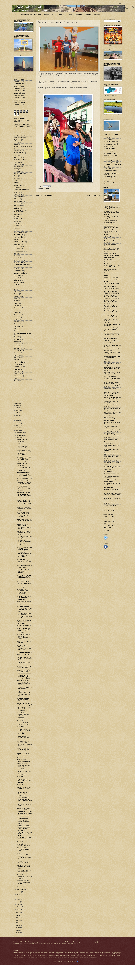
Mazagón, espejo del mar (111, 460)
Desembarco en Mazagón (111, 220)
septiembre (20, 889)
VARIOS (16, 378)
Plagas (16, 312)
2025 (17, 408)
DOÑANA (61, 15)
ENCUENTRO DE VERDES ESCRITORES (24, 566)
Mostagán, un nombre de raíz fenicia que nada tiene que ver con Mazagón (112, 468)
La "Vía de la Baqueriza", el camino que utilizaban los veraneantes (111, 334)
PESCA (16, 310)
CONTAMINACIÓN (20, 189)
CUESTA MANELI (19, 118)
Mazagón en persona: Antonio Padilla (110, 442)
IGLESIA (16, 253)
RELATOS (17, 337)
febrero (19, 907)
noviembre (20, 435)
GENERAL (17, 244)
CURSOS (16, 199)
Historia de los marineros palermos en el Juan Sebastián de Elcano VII (111, 315)
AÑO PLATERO (18, 153)
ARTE (15, 155)
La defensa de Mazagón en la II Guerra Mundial (112, 356)
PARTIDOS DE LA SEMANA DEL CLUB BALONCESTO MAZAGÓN (24, 554)
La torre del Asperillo (110, 376)
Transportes (17, 371)
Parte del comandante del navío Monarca (111, 480)
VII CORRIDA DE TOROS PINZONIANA (24, 838)
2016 (17, 430)
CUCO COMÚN (108, 151)
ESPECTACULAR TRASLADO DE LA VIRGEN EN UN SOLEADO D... (23, 446)
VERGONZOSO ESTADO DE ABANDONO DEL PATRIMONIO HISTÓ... (24, 474)
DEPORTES (88, 15)
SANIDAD (17, 341)
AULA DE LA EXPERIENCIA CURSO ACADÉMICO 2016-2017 (24, 833)
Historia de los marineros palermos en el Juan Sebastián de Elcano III (111, 295)
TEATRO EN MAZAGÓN (24, 652)
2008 (17, 930)
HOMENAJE (17, 248)
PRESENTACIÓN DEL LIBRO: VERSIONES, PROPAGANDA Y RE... (24, 827)
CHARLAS (17, 178)
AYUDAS (17, 171)
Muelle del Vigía (108, 471)
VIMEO (106, 523)
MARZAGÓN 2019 (19, 90)
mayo (19, 899)
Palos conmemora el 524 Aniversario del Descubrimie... (24, 794)
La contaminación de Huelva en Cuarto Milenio (23, 699)
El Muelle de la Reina (110, 253)
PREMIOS (17, 319)
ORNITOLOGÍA (18, 296)
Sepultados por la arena (111, 508)
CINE (15, 183)
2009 (17, 927)
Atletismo (47, 188)
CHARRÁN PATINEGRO (111, 142)
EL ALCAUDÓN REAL (110, 153)
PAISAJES (17, 301)
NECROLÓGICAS (19, 287)
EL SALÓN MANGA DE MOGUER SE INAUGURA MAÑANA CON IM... (24, 615)
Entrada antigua (93, 195)
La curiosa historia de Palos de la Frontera (112, 349)
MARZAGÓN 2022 (19, 84)
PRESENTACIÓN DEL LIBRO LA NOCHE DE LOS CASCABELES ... (24, 482)
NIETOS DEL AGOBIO (23, 654)
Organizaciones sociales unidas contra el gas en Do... (24, 521)
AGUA (16, 142)
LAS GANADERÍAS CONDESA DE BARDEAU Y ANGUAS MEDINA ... (24, 743)
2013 (17, 917)
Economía (17, 214)
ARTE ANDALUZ (109, 517)
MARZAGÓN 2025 (19, 77)
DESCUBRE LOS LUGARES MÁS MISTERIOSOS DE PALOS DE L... (23, 591)
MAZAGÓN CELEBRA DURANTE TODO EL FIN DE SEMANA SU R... (24, 502)
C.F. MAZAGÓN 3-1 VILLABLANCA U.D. (23, 760)
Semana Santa (18, 348)
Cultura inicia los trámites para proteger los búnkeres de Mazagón (112, 213)
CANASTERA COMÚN (110, 139)
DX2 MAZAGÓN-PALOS (24, 478)
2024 (17, 410)
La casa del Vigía (109, 342)
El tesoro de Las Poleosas (111, 273)
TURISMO (17, 373)
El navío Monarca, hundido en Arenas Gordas (112, 256)
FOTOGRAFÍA (18, 237)
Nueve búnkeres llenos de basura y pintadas (111, 476)
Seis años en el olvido (110, 505)
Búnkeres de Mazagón (23, 498)
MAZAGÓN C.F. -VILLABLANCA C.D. (23, 844)
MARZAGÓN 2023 (19, 81)
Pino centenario (108, 487)
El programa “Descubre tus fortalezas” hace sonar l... (24, 533)
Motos (16, 277)
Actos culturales (19, 137)
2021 (17, 418)
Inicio (17, 15)
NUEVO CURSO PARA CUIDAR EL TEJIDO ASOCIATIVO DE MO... (24, 810)
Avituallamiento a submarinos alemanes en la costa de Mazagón (112, 208)
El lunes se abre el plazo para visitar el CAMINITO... (24, 773)
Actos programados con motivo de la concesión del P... (24, 603)
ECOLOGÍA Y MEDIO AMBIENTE (20, 211)
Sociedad (16, 353)
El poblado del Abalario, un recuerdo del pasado (112, 266)
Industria (16, 258)
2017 (17, 428)
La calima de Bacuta (109, 340)
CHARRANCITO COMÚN (111, 144)
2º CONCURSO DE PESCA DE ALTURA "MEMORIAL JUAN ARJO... (23, 821)
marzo (19, 904)
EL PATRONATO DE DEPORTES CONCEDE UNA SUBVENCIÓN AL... (24, 609)
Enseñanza (17, 223)
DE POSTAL (17, 201)
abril (18, 902)
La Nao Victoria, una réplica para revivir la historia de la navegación (112, 369)
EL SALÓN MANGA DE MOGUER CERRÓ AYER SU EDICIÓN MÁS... (24, 577)
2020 (17, 420)
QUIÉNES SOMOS (26, 15)
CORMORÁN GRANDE (110, 146)
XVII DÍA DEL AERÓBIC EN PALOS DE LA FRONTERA (24, 469)
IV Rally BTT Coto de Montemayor (23, 754)
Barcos (16, 176)
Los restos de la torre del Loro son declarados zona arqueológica (112, 414)
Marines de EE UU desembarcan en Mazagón (111, 434)
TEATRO (16, 360)
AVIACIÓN (17, 166)
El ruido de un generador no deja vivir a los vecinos (24, 788)
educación (17, 216)
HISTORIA (70, 15)
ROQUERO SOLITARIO (110, 171)
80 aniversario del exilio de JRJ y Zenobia (24, 663)
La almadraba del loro (110, 338)
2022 (17, 415)
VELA (15, 380)
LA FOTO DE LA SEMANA (22, 265)
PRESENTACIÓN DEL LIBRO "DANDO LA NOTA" (23, 882)
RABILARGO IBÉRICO (110, 168)
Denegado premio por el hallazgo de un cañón (111, 217)
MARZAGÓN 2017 (19, 95)
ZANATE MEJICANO (110, 177)
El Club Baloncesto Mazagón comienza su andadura (24, 765)
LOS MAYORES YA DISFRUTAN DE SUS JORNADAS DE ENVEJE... (24, 542)
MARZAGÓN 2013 (19, 104)
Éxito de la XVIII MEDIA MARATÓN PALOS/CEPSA (24, 709)
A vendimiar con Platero (24, 625)
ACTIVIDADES (18, 135)
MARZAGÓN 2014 (19, 102)
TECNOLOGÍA (18, 362)
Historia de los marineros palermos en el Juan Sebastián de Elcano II (111, 290)
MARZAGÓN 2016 (19, 97)
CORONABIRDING (109, 148)
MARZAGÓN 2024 (19, 79)
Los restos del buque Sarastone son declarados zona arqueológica (111, 419)
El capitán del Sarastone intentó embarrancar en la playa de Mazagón (111, 227)
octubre (19, 437)
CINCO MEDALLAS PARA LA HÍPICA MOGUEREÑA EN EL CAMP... (24, 683)
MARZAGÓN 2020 (19, 88)
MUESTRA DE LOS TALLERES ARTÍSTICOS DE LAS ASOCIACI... (24, 647)
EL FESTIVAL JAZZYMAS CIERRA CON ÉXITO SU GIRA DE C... (24, 561)
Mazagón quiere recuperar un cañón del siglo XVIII (112, 453)
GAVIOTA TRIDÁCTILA (111, 162)
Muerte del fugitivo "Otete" (111, 473)
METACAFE (107, 528)
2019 (17, 423)
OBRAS (16, 291)
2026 (17, 405)
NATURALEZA (18, 282)
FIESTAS (16, 230)
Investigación (18, 262)
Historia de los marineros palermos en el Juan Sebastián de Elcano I (111, 285)
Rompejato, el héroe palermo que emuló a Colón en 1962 (112, 499)
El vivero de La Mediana (111, 277)
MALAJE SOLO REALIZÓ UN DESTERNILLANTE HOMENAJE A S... (24, 549)
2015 (17, 912)
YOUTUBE (107, 530)
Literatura (17, 268)
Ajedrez (16, 144)
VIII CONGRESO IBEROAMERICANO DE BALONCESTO (24, 714)
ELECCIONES (18, 219)
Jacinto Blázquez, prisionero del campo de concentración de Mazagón (112, 324)
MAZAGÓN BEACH (28, 6)
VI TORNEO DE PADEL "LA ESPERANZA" (23, 862)
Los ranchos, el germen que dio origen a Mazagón (112, 409)
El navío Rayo (108, 259)
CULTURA (79, 15)
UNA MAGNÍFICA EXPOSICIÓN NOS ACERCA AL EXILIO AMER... (24, 526)
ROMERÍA (17, 339)
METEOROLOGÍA (19, 273)
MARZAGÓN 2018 (19, 93)
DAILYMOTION (108, 525)
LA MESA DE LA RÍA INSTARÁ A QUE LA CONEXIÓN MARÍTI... (24, 672)
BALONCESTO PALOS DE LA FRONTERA (24, 871)
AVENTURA (17, 164)
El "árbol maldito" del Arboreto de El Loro (110, 223)
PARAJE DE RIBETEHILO (21, 124)
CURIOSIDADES (19, 196)
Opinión (16, 294)
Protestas (16, 324)
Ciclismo (16, 180)
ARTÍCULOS (18, 157)
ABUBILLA (107, 137)
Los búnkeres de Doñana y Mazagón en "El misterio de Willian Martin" (112, 394)
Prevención (17, 321)
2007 (17, 932)
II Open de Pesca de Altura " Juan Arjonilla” (24, 667)
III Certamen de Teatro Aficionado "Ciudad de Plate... (24, 509)
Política (16, 317)
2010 (17, 925)
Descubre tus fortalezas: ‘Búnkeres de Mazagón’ (24, 704)
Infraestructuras (19, 260)
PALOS (54, 15)
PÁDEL (16, 298)
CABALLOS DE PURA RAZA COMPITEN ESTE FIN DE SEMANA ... (24, 800)
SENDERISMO (18, 350)
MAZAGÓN (37, 15)
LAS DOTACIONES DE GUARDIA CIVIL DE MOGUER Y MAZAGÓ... (23, 731)
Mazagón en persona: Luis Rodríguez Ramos (111, 446)
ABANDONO (18, 133)
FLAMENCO (18, 235)
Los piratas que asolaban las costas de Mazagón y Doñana (112, 398)
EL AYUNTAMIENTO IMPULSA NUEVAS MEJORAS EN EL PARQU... (23, 630)
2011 (17, 922)
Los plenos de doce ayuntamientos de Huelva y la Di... (23, 749)
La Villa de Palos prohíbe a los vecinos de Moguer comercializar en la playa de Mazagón (112, 384)
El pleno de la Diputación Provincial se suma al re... (24, 815)
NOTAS (16, 289)
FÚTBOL (16, 239)
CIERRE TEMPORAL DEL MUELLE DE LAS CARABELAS (24, 622)
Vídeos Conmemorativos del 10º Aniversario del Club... (24, 658)
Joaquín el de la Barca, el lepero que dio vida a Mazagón (111, 329)
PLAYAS (16, 314)
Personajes (17, 307)
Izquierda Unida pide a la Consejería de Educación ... (24, 571)
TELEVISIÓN (18, 364)
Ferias (16, 228)
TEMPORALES (18, 366)
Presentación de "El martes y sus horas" (23, 723)
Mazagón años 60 (109, 437)
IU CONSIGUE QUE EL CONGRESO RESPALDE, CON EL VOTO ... (23, 637)
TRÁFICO (17, 369)
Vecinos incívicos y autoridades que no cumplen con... (23, 737)
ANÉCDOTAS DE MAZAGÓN (23, 147)
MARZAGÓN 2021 (19, 86)
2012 (17, 920)
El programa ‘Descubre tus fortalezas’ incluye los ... (24, 867)
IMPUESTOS (18, 255)
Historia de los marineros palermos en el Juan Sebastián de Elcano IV (111, 300)
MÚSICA (16, 280)
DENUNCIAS (18, 203)
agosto (19, 892)
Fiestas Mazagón (19, 232)
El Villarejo (107, 275)
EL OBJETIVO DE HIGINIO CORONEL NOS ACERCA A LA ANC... (23, 693)
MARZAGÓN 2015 (19, 100)
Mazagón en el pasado (110, 439)
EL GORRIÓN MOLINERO (111, 155)
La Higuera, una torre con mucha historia (111, 360)
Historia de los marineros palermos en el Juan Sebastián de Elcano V (111, 305)
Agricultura (17, 140)
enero (19, 909)
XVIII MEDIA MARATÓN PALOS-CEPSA (24, 688)
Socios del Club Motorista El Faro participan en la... (24, 583)
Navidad (16, 284)
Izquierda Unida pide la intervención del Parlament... (24, 598)
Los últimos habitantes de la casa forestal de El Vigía (112, 430)
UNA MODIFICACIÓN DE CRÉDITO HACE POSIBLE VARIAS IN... (24, 494)
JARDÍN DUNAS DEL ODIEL (22, 126)
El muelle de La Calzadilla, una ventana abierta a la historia (111, 250)
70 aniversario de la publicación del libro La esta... (24, 781)
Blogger (78, 961)
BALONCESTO (18, 173)
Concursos (17, 187)
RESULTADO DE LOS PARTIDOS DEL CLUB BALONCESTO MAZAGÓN (24, 452)
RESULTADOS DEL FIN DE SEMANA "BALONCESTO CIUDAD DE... (24, 459)
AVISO (16, 169)
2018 (17, 425)
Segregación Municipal (21, 343)
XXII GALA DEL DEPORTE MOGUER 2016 (23, 849)
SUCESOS (97, 15)
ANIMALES (17, 150)
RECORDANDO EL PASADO (22, 333)
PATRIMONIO (18, 305)
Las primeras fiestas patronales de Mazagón (110, 389)
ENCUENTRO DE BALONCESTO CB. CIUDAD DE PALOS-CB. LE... (24, 488)
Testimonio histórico (110, 510)
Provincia (17, 326)
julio (18, 894)
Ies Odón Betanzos (19, 251)
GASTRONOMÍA (19, 242)
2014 (17, 915)
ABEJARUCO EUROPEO (111, 135)
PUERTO (16, 328)
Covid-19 (16, 192)
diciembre (20, 432)
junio (18, 897)
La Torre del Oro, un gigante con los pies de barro (112, 379)
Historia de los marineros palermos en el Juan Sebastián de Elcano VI (111, 310)
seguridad (17, 346)
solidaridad (17, 355)
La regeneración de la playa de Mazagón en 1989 (112, 373)
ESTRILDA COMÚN (110, 158)
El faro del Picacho (109, 238)
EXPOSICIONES (19, 225)
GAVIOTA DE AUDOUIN (111, 160)
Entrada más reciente (44, 195)
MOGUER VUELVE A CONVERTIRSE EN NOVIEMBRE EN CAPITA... (23, 514)
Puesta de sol (18, 330)
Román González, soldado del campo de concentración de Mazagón (112, 495)
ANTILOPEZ (20, 718)
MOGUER (47, 15)
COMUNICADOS (19, 185)
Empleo (16, 221)
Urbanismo (17, 376)
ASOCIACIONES (19, 159)
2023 (17, 413)
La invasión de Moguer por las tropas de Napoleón (111, 364)
